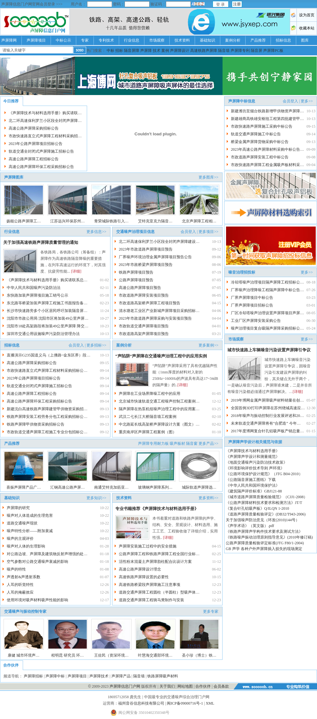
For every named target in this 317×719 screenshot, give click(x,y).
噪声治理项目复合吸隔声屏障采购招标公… (267, 328)
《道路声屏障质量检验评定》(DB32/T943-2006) (265, 514)
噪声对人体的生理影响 (26, 546)
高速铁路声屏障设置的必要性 (144, 577)
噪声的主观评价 (20, 538)
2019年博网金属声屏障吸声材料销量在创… (267, 400)
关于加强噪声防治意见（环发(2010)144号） (262, 520)
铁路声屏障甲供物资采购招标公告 (35, 424)
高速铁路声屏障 (203, 50)
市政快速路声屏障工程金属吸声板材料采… (267, 165)
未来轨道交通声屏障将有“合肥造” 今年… (266, 423)
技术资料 (182, 40)
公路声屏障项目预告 (136, 280)
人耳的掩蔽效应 (20, 592)
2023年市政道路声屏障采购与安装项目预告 (155, 318)
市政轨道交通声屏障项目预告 (144, 326)
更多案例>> (208, 345)
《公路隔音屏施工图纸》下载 (251, 479)
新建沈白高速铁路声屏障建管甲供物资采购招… (47, 409)
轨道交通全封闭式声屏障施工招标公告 (41, 151)
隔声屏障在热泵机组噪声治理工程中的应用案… (159, 409)
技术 (156, 50)
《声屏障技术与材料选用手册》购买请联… (45, 113)
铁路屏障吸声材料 (162, 676)
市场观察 (157, 40)
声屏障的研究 (19, 508)
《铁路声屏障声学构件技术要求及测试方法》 (264, 531)
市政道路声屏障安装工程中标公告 (260, 157)
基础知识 (207, 40)
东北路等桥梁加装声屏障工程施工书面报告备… (47, 303)
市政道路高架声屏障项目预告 (144, 334)
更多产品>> (208, 443)
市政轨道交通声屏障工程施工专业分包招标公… (47, 432)
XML (210, 703)
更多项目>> (208, 231)
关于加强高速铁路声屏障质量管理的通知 (40, 242)
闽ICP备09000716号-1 (185, 703)
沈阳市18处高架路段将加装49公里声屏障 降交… (47, 326)
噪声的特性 (16, 569)
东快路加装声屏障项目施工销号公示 (37, 295)
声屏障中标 (55, 676)
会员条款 (221, 686)
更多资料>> (208, 498)
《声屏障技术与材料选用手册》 (253, 451)
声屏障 (146, 50)
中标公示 (63, 40)
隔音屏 (256, 50)
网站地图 (185, 686)
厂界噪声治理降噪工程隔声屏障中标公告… (267, 290)
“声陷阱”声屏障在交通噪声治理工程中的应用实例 (161, 356)
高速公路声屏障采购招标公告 (34, 128)
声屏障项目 (36, 40)
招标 (119, 50)
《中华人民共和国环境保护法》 (253, 485)
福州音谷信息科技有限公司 (141, 703)
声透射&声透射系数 (23, 577)
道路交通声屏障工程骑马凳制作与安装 (151, 600)
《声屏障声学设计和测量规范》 (253, 456)
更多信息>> (96, 231)
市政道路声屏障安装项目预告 (144, 295)
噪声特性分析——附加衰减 (30, 531)
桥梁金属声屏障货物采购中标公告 (260, 142)
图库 (305, 40)
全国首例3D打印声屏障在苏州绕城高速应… (268, 408)
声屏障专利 (240, 50)
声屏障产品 (121, 676)
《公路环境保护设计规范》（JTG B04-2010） (264, 474)
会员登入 (188, 231)
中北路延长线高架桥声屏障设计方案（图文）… (159, 424)
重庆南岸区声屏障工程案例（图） (147, 432)
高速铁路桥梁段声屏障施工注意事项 (149, 584)
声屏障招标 (33, 676)
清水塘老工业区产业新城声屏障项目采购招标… (159, 310)
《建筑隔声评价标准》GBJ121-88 (254, 491)
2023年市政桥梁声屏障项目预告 (146, 264)
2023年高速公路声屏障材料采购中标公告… (267, 149)
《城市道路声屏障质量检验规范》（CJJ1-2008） (266, 497)
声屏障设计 (179, 50)
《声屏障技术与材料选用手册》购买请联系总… (47, 280)
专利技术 (106, 40)
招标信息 (283, 40)
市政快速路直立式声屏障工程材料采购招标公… (47, 370)
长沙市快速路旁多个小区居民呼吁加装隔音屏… (47, 310)
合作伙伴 (203, 686)
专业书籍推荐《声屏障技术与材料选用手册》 (157, 508)
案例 (165, 50)
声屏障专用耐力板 (153, 443)
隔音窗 (192, 443)
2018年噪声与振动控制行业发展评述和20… (267, 415)
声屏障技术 (99, 676)
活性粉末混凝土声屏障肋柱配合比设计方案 (155, 561)
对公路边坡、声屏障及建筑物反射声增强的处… (47, 554)
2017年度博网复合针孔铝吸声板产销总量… (267, 431)
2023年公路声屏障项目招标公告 (35, 143)
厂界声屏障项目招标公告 (252, 305)
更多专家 (210, 611)
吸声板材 (177, 443)
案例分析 (232, 40)
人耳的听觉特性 (20, 584)
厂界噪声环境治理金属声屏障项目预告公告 (155, 257)
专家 (85, 40)
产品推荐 (258, 40)
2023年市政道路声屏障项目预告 (146, 249)
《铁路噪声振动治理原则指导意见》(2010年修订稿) (269, 537)
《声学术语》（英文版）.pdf (250, 525)
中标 (110, 50)
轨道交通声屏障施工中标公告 (256, 134)
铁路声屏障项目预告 (136, 272)
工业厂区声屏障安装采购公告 (256, 320)
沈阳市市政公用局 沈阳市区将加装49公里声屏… (47, 318)
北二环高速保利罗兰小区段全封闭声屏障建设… (159, 241)
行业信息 (131, 40)
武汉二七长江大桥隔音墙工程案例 (147, 416)
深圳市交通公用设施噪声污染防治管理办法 (43, 334)
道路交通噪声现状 (22, 523)
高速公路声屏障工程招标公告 (34, 159)
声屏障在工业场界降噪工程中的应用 (149, 393)
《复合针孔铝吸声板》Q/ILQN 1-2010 (257, 508)
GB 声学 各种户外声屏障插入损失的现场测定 (264, 549)
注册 (237, 4)
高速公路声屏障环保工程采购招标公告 (41, 166)
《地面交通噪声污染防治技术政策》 (256, 462)
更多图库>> (208, 177)
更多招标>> (96, 345)
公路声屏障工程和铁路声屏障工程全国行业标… (159, 554)
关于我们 (167, 686)
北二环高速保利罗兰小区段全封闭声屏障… (45, 120)
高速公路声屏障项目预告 (140, 287)
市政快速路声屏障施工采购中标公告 (261, 126)
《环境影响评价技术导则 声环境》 (255, 468)
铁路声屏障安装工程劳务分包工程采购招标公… (47, 416)
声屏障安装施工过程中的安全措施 (147, 546)
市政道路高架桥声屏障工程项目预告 (149, 303)
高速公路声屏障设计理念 (140, 569)
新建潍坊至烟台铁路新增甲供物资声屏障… (267, 111)
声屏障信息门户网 (125, 686)
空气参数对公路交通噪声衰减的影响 (37, 561)
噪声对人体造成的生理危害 (30, 515)
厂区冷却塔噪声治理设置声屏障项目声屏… (267, 313)
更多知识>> (96, 498)
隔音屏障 (131, 50)
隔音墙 (224, 50)
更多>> (307, 101)
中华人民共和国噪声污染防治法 (34, 287)
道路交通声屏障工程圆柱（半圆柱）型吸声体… (159, 592)
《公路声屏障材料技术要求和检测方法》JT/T (264, 502)
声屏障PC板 (273, 50)
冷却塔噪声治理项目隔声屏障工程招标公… (267, 282)
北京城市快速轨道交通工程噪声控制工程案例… (159, 401)
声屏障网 (9, 40)
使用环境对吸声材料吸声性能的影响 (37, 600)
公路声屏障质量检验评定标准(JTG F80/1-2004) (265, 543)
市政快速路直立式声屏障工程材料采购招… (45, 136)
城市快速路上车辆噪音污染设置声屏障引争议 (269, 350)
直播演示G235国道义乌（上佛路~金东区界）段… (48, 355)
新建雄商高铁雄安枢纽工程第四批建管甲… (267, 118)
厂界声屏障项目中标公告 (252, 297)
